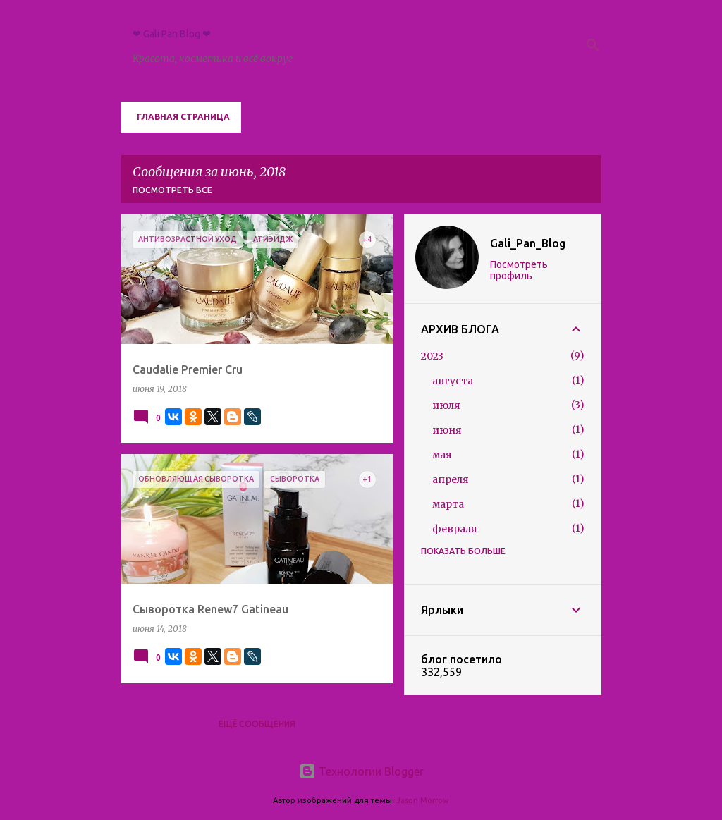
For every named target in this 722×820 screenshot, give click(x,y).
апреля (450, 479)
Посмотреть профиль (519, 270)
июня (447, 430)
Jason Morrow (422, 800)
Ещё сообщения (257, 723)
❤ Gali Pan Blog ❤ (172, 33)
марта (448, 504)
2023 (432, 356)
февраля (454, 528)
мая (442, 454)
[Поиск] (593, 45)
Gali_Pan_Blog (527, 243)
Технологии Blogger (361, 771)
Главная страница (183, 116)
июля (446, 405)
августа (452, 380)
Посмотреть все (172, 190)
